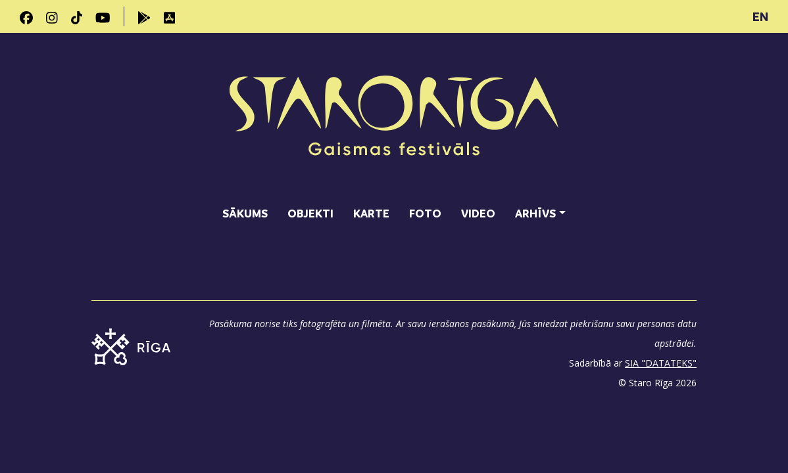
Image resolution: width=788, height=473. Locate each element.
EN (760, 16)
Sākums (245, 213)
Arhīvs (535, 213)
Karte (371, 213)
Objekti (310, 213)
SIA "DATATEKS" (661, 363)
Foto (425, 213)
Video (478, 213)
